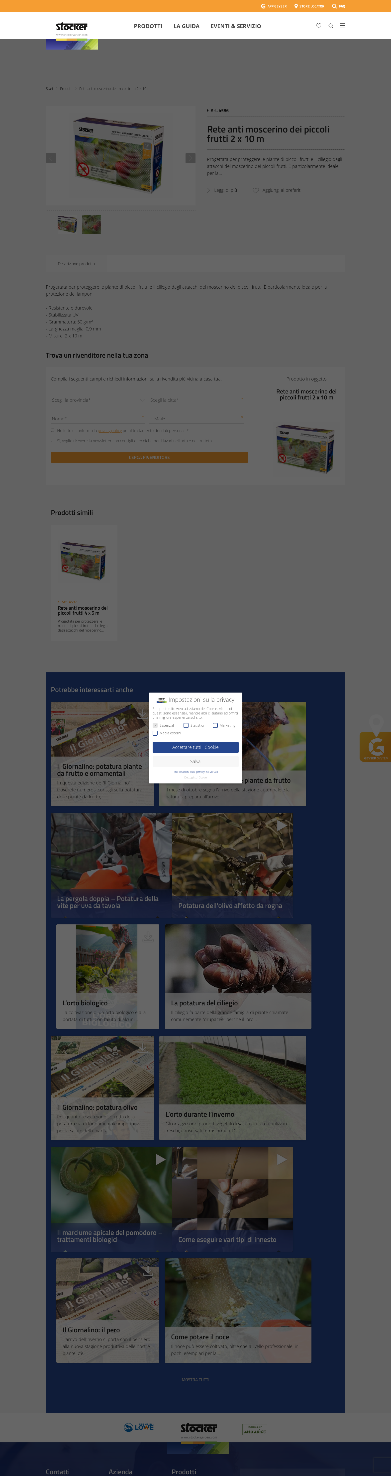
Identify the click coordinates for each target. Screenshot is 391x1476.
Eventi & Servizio (236, 26)
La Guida (186, 26)
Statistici (194, 725)
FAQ (342, 6)
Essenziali (164, 725)
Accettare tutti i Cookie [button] (195, 747)
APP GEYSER (277, 6)
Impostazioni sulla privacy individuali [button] (196, 771)
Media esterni (167, 733)
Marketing (224, 725)
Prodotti (148, 26)
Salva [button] (195, 761)
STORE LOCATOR (311, 6)
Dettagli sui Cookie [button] (195, 777)
